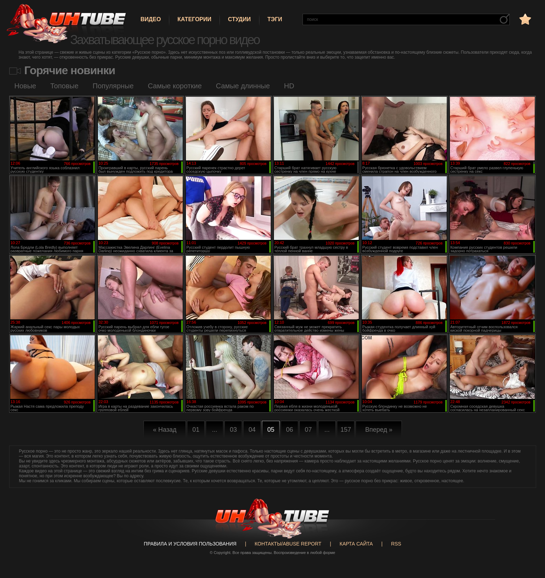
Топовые (64, 86)
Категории (194, 19)
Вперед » (378, 429)
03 (233, 429)
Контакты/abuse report (288, 544)
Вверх (529, 544)
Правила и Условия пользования (190, 544)
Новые (25, 86)
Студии (239, 19)
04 (252, 429)
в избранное (524, 19)
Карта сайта (356, 544)
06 (289, 429)
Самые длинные (243, 86)
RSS (396, 544)
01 (195, 429)
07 (308, 429)
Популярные (113, 86)
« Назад (165, 429)
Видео (151, 19)
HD (289, 86)
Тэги (275, 19)
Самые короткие (175, 86)
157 (345, 429)
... (214, 429)
